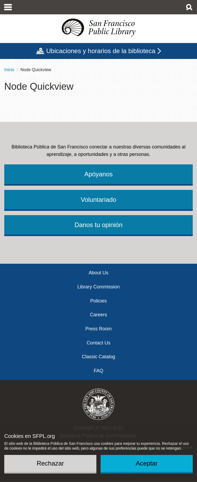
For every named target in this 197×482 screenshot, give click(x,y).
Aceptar (147, 463)
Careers (98, 314)
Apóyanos (98, 174)
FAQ (98, 370)
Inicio (9, 69)
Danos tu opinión (98, 224)
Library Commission (98, 286)
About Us (98, 272)
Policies (98, 301)
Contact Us (98, 342)
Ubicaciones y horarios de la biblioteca (100, 50)
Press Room (98, 328)
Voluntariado (98, 199)
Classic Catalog (98, 356)
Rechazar (50, 463)
